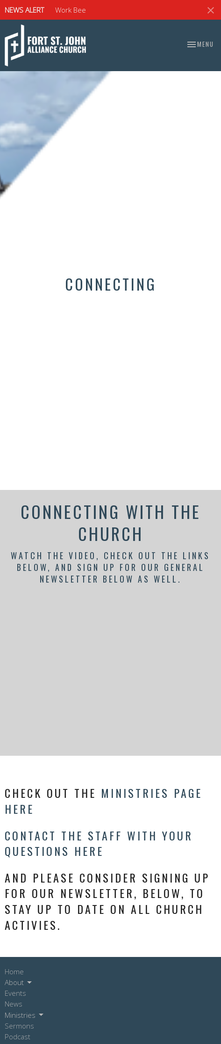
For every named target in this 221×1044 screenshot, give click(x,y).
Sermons (19, 1025)
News (13, 1003)
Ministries (25, 1015)
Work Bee (70, 10)
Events (15, 993)
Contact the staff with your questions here (99, 843)
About (19, 982)
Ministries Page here (103, 800)
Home (14, 971)
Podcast (17, 1036)
